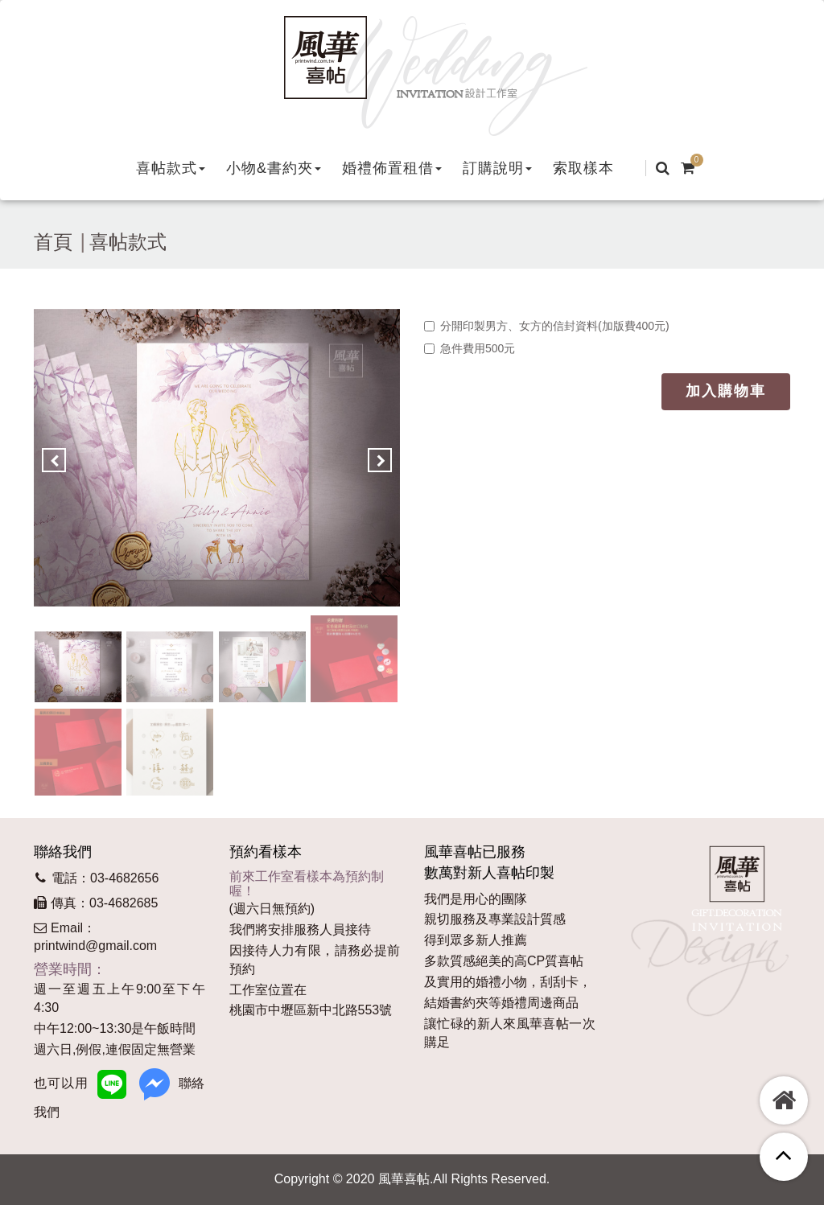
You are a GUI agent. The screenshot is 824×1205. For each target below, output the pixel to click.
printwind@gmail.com (95, 945)
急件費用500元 (469, 348)
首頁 (53, 242)
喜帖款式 (128, 242)
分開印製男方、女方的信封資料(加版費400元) (547, 325)
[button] (171, 168)
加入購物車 (726, 391)
